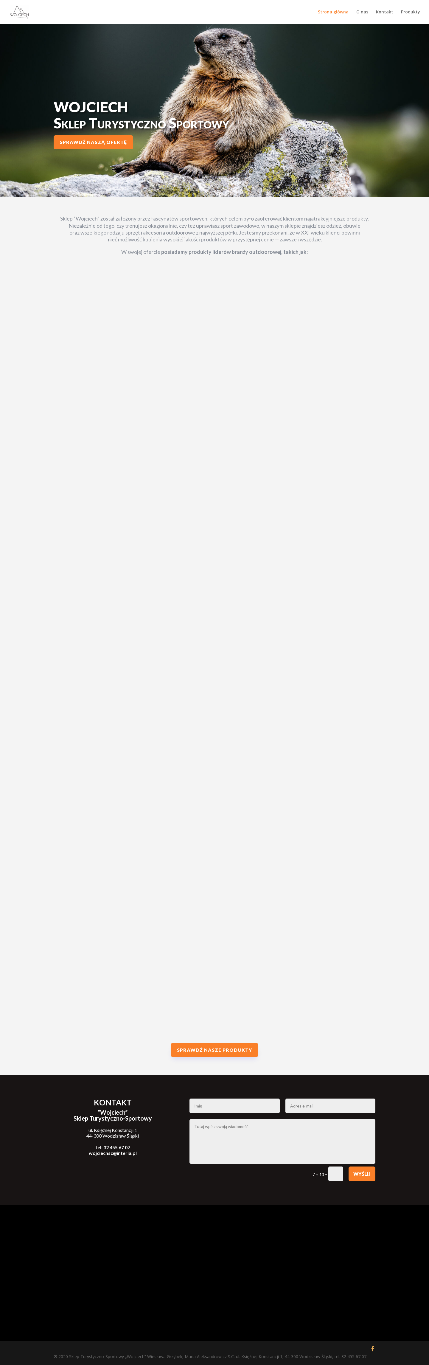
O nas (362, 12)
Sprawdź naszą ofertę (93, 142)
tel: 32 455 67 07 (112, 1147)
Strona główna (333, 12)
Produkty (410, 12)
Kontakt (384, 12)
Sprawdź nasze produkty (214, 1050)
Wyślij (362, 1174)
